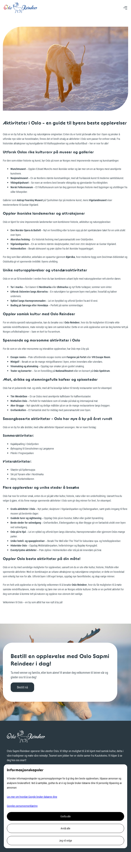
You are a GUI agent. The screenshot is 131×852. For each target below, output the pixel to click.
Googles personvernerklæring (22, 806)
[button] (125, 7)
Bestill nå (22, 687)
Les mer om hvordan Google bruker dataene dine (32, 796)
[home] (20, 7)
